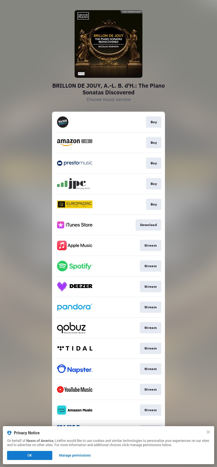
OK (29, 455)
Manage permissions (75, 455)
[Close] (208, 432)
